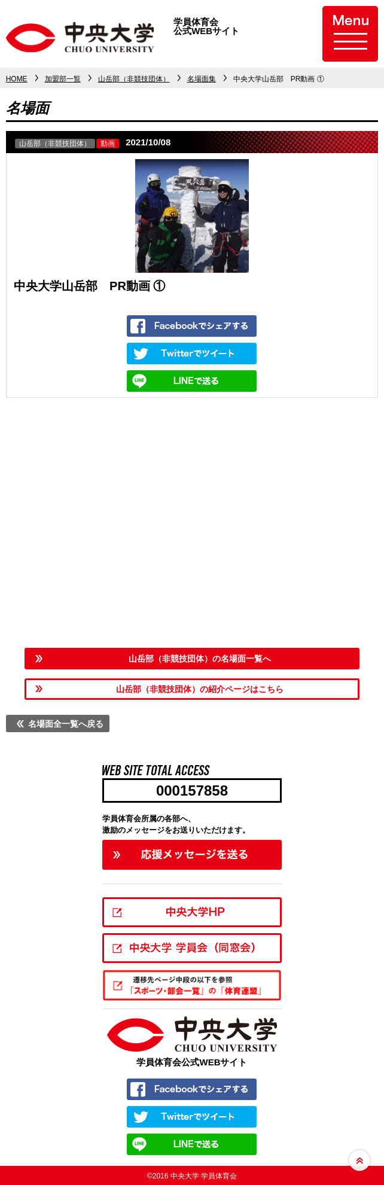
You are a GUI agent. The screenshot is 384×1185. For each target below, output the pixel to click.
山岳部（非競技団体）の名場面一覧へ (200, 658)
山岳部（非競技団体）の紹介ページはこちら (200, 689)
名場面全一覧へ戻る (65, 724)
